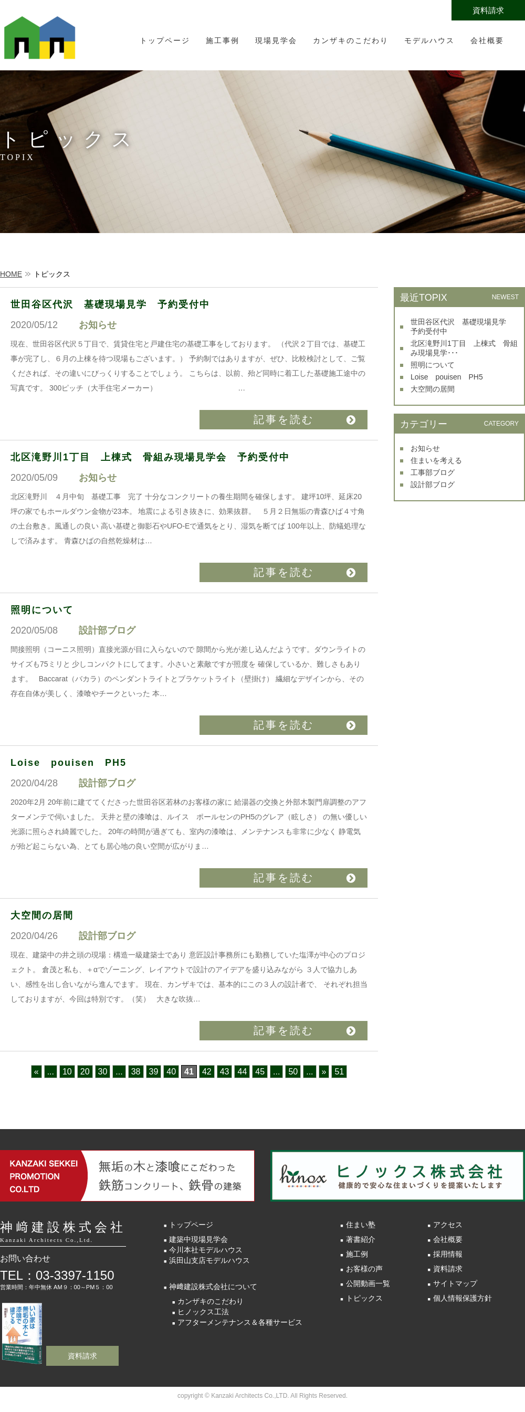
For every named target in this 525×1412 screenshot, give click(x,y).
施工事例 (222, 40)
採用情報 (448, 1254)
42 (207, 1071)
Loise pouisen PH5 (68, 762)
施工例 (357, 1254)
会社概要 (487, 40)
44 (242, 1071)
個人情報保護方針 (462, 1298)
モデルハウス (429, 40)
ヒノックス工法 (203, 1312)
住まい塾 (360, 1224)
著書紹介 (360, 1239)
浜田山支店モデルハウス (209, 1260)
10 (67, 1071)
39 (154, 1071)
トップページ (165, 40)
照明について (42, 610)
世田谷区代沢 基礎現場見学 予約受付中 (115, 304)
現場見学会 (276, 40)
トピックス (364, 1298)
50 (293, 1071)
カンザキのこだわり (350, 40)
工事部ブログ (433, 472)
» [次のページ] (324, 1071)
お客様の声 (364, 1269)
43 (224, 1071)
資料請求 (488, 10)
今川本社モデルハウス (206, 1250)
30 (103, 1071)
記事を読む (284, 419)
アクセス (448, 1224)
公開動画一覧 (368, 1283)
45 (260, 1071)
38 (136, 1071)
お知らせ (425, 448)
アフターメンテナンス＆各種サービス (239, 1322)
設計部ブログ (433, 484)
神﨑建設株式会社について (213, 1286)
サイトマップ (455, 1283)
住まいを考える (436, 460)
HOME (11, 274)
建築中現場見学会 (198, 1239)
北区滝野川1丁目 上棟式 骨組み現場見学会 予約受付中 (150, 457)
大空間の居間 (42, 915)
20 (85, 1071)
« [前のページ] (36, 1071)
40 (171, 1071)
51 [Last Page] (339, 1071)
